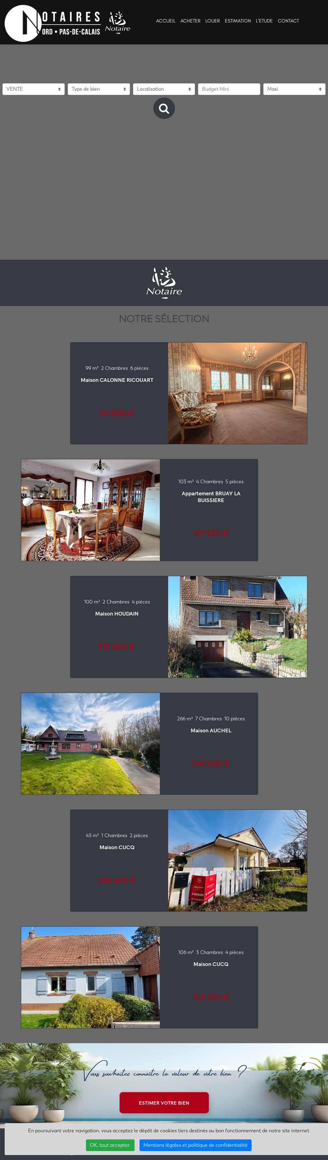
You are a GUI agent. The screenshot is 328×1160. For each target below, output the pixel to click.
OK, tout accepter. (110, 1145)
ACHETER (190, 21)
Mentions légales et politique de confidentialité (196, 1145)
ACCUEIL (166, 21)
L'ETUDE (264, 21)
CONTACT (288, 21)
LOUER (212, 21)
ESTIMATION (238, 21)
